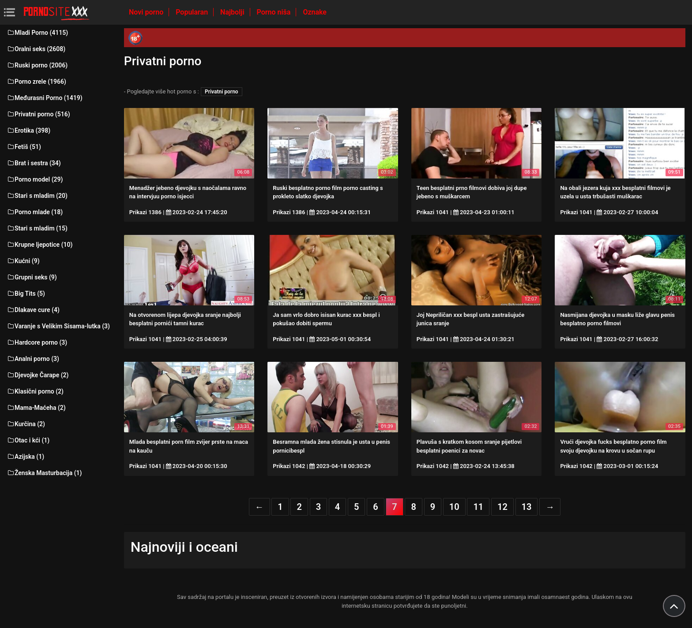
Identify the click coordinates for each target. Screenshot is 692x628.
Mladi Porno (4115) (37, 32)
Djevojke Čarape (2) (37, 375)
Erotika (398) (28, 130)
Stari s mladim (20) (37, 195)
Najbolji (233, 12)
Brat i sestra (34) (34, 163)
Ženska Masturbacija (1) (44, 472)
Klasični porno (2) (35, 391)
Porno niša (275, 12)
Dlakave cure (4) (33, 309)
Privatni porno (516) (38, 114)
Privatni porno (221, 92)
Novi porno (147, 12)
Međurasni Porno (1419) (45, 97)
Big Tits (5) (26, 293)
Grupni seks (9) (32, 277)
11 (478, 507)
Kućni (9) (23, 260)
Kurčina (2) (26, 423)
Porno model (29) (35, 179)
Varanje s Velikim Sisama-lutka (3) (58, 326)
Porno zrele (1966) (36, 81)
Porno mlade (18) (35, 212)
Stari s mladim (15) (37, 228)
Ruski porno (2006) (37, 65)
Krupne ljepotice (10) (39, 244)
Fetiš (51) (24, 146)
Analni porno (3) (33, 358)
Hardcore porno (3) (37, 342)
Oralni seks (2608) (36, 48)
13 (527, 507)
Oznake (315, 12)
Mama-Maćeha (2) (36, 407)
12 (502, 507)
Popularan (193, 12)
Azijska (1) (25, 456)
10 (454, 507)
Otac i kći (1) (28, 440)
